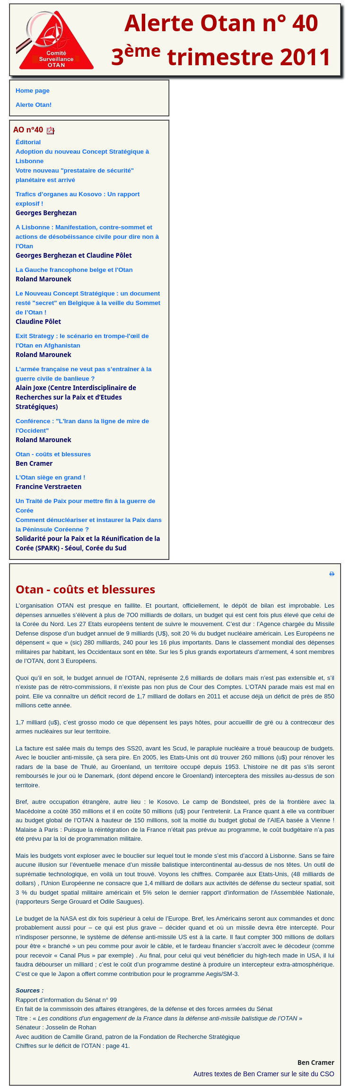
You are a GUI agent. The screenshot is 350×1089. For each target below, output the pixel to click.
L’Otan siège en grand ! (50, 477)
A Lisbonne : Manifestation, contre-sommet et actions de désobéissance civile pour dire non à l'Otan (87, 237)
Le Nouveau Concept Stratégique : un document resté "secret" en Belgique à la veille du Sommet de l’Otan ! (88, 303)
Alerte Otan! (34, 104)
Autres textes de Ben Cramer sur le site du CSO (263, 1074)
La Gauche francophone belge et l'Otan (74, 269)
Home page (33, 90)
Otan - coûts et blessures (53, 454)
